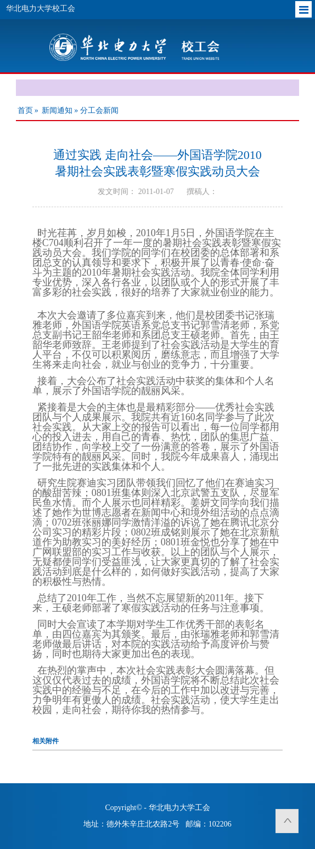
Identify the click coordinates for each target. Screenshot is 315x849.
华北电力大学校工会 (40, 8)
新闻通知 (57, 110)
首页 (25, 110)
